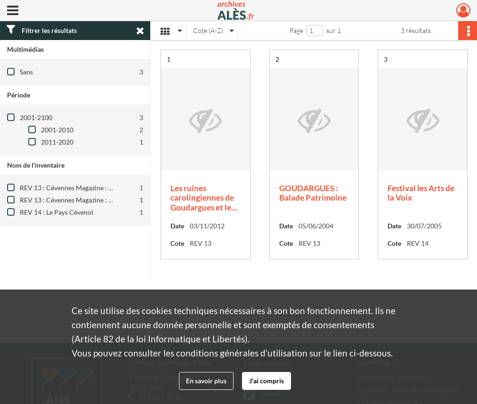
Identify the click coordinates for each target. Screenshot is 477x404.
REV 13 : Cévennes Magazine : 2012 (71, 200)
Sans (26, 72)
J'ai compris (266, 381)
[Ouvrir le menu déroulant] (12, 11)
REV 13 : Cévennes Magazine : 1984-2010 (80, 188)
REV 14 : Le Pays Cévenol (56, 212)
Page (296, 30)
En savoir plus (206, 381)
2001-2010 (57, 130)
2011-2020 (57, 142)
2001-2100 (36, 117)
